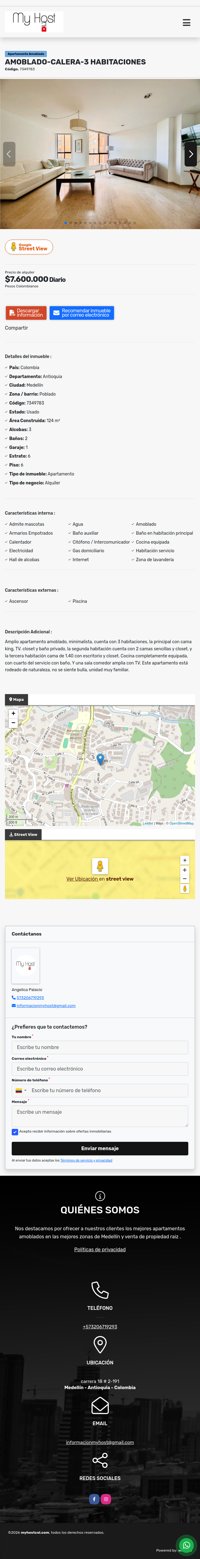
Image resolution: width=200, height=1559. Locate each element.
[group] (100, 154)
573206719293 (30, 997)
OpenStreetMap (181, 823)
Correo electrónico (30, 1058)
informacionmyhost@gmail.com (46, 1005)
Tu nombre (22, 1036)
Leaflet (148, 823)
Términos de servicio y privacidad (86, 1160)
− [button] (13, 723)
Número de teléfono (31, 1079)
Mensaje (20, 1101)
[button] (65, 223)
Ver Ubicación (82, 879)
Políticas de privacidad (100, 1250)
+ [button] (13, 714)
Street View (29, 247)
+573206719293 (100, 1327)
